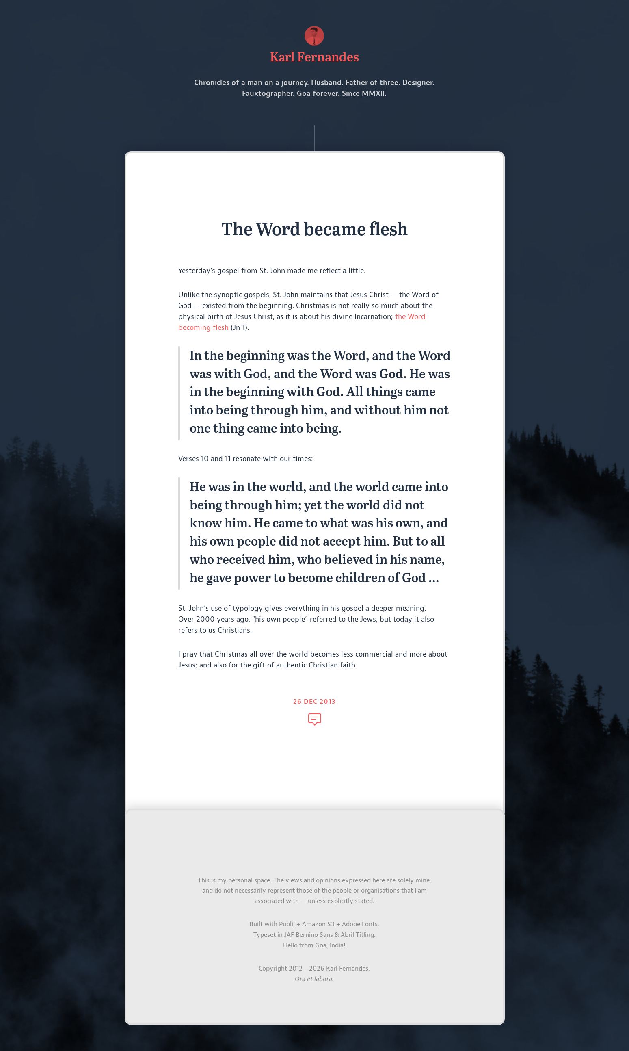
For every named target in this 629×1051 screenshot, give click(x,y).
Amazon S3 (318, 924)
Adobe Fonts (360, 924)
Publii (287, 924)
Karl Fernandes (347, 968)
